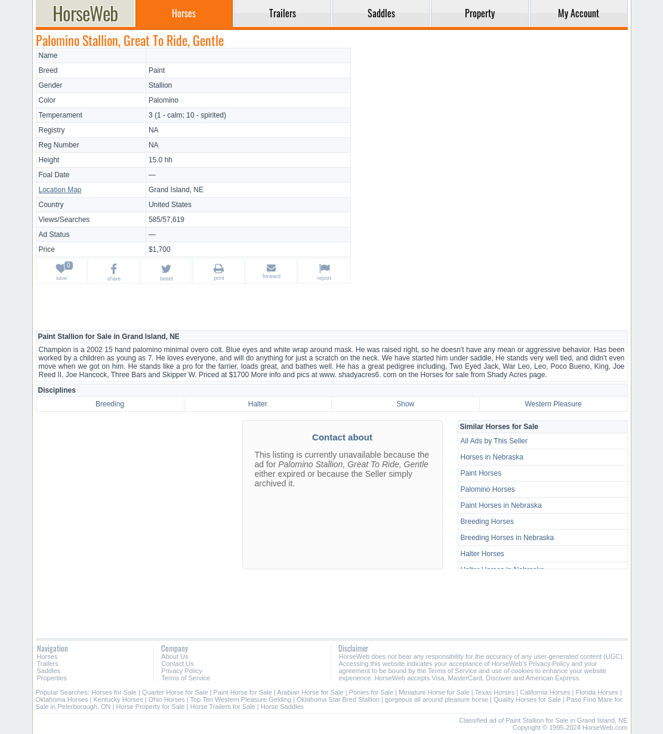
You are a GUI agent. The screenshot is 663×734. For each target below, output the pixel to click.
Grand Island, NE (176, 190)
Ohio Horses (167, 699)
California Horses (545, 692)
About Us (174, 656)
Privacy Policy (181, 670)
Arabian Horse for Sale (310, 692)
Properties (52, 677)
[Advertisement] (490, 131)
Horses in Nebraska (492, 457)
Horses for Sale (114, 692)
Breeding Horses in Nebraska (507, 537)
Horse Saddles (282, 706)
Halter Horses (482, 554)
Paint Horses (481, 473)
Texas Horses (495, 692)
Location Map (60, 190)
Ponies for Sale (371, 692)
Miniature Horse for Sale (434, 692)
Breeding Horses (487, 521)
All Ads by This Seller (494, 441)
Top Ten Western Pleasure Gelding (241, 699)
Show (405, 404)
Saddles (49, 670)
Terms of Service (185, 677)
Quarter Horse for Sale (175, 692)
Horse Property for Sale (150, 706)
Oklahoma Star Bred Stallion (338, 699)
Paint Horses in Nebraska (501, 505)
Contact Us (177, 663)
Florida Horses (597, 692)
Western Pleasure (553, 404)
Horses (47, 656)
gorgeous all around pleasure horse (436, 699)
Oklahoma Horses (62, 699)
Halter (257, 404)
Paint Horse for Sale (243, 692)
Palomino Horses (488, 489)
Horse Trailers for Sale (222, 706)
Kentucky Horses (118, 699)
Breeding (109, 404)
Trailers (47, 663)
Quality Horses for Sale (527, 699)
